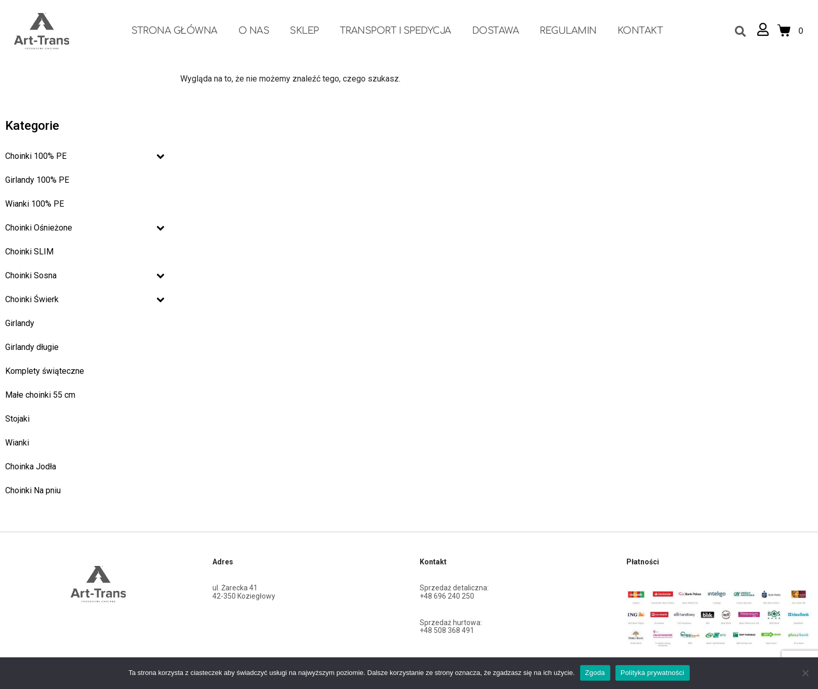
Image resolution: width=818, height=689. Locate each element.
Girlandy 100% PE (37, 180)
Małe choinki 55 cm (40, 395)
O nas (254, 30)
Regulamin (568, 30)
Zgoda (595, 673)
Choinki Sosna (85, 275)
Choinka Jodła (30, 466)
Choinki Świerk (85, 299)
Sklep (304, 30)
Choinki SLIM (29, 251)
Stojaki (17, 419)
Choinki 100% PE (85, 156)
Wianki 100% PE (34, 204)
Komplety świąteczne (44, 371)
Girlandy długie (32, 347)
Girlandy (19, 323)
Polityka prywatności (653, 673)
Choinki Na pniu (33, 490)
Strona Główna (174, 30)
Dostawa (495, 30)
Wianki (17, 443)
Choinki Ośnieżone (85, 228)
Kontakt (640, 30)
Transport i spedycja (395, 30)
